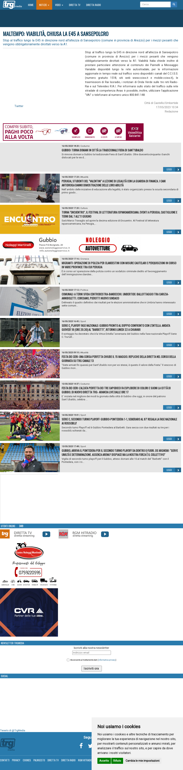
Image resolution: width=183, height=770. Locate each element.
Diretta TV (74, 5)
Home (32, 5)
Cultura (84, 208)
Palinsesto (39, 760)
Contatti (4, 760)
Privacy (16, 760)
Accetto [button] (104, 760)
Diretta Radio (93, 5)
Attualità (84, 177)
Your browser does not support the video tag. (29, 498)
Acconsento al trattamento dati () (93, 660)
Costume (85, 146)
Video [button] (59, 5)
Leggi (174, 169)
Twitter (18, 106)
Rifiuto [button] (117, 760)
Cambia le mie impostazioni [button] (142, 760)
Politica (84, 290)
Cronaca (84, 259)
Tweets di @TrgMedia (12, 730)
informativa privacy (107, 660)
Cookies (27, 760)
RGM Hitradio (85, 760)
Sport (83, 321)
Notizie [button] (44, 5)
